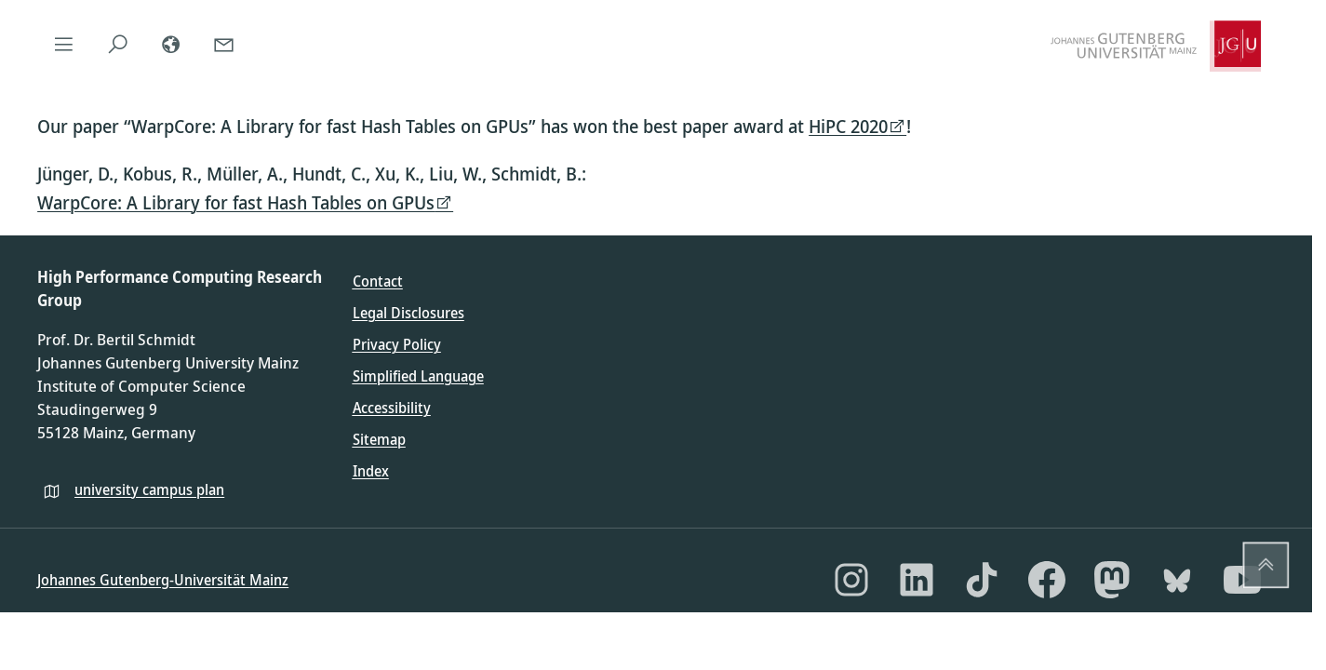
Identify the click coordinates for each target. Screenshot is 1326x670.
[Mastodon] (1112, 579)
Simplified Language (418, 376)
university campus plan (149, 489)
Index (371, 471)
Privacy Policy (397, 344)
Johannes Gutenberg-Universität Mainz (162, 580)
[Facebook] (1046, 579)
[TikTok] (981, 579)
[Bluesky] (1177, 579)
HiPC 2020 (848, 126)
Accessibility (392, 407)
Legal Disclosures (408, 312)
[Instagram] (851, 579)
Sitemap (379, 439)
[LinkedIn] (916, 579)
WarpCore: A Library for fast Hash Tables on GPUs (236, 202)
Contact (378, 281)
